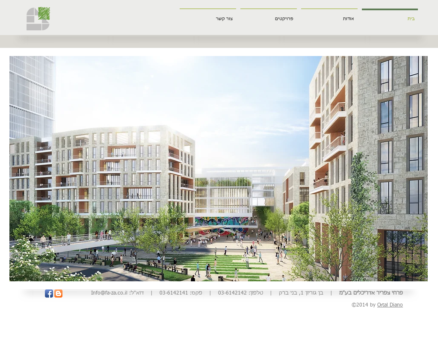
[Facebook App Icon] (49, 293)
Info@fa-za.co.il (109, 293)
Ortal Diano (390, 305)
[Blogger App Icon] (58, 293)
